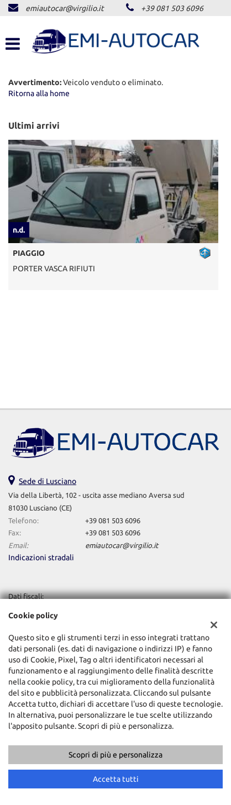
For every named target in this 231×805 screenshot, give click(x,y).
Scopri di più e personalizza (115, 754)
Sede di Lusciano (47, 481)
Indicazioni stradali (41, 557)
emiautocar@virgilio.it (64, 8)
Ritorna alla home (39, 93)
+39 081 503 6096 (172, 8)
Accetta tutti (116, 779)
